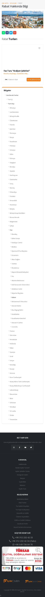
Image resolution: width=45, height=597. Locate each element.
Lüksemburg (14, 390)
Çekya (12, 226)
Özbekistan (13, 120)
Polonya (12, 146)
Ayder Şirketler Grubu (22, 471)
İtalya (11, 348)
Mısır (11, 398)
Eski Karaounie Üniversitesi (21, 285)
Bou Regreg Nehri (17, 310)
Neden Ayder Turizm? (22, 468)
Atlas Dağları (16, 259)
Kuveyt (12, 369)
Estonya (12, 158)
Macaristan (13, 394)
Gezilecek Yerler (12, 95)
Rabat (14, 297)
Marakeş (14, 234)
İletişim (22, 478)
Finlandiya (13, 192)
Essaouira (15, 255)
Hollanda (13, 344)
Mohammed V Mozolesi (19, 301)
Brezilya (12, 167)
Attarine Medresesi (18, 280)
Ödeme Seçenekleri (22, 517)
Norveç (12, 188)
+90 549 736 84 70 (23, 544)
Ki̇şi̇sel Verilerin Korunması (22, 527)
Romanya (13, 133)
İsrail (11, 356)
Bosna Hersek (14, 217)
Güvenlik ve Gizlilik (23, 513)
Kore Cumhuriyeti (15, 377)
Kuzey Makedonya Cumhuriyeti (20, 386)
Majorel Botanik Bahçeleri (20, 272)
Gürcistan (13, 335)
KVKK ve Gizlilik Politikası (23, 520)
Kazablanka (15, 314)
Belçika (12, 209)
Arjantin (12, 171)
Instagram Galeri (22, 475)
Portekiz (12, 196)
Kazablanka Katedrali (19, 318)
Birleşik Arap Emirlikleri (17, 213)
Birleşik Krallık (14, 116)
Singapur (13, 163)
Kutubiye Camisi (17, 243)
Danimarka (13, 179)
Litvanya (12, 150)
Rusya (12, 137)
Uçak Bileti (22, 482)
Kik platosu (15, 268)
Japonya (12, 129)
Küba (11, 154)
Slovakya (13, 407)
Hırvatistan (13, 339)
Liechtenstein (14, 112)
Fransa (12, 331)
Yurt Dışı (11, 104)
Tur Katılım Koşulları (22, 506)
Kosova (12, 373)
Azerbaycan (14, 175)
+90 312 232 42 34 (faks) (22, 541)
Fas (11, 230)
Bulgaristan (13, 221)
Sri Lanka (13, 411)
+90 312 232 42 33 (22, 537)
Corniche (15, 327)
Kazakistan (13, 141)
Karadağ (12, 365)
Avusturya (13, 205)
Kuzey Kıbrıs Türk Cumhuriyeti (20, 381)
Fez (13, 276)
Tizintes (14, 264)
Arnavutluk (13, 200)
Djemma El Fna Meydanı (19, 251)
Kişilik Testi (22, 489)
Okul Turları (22, 503)
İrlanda (12, 125)
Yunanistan (13, 419)
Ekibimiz (22, 485)
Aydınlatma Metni (22, 499)
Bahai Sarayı (16, 238)
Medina (14, 247)
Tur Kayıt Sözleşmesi (22, 510)
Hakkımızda (22, 464)
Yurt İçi (10, 99)
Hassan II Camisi (17, 323)
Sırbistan (13, 403)
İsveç (11, 184)
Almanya (12, 108)
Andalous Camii (17, 289)
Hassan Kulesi (16, 306)
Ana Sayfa (5, 3)
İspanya (12, 352)
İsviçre (12, 360)
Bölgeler (13, 3)
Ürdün (12, 415)
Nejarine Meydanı (17, 293)
